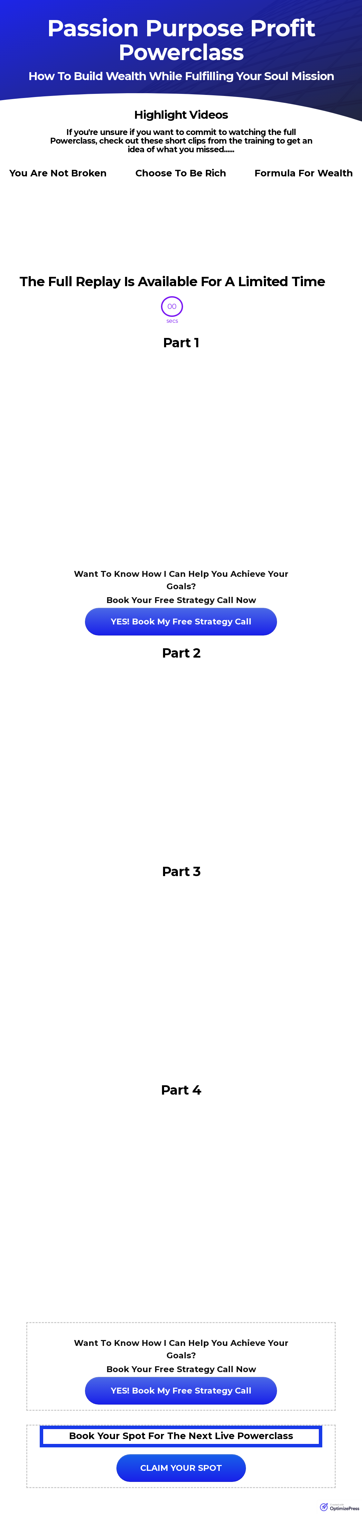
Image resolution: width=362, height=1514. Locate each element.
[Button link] (181, 621)
